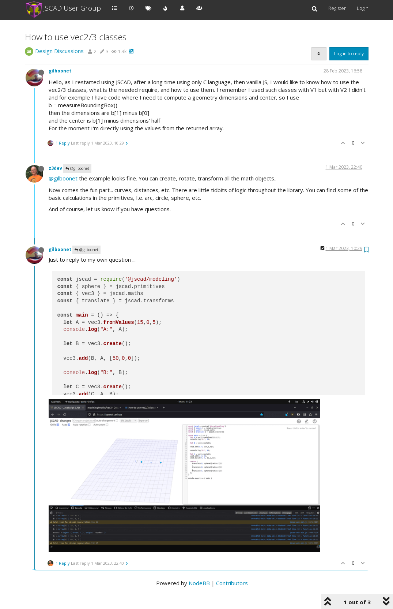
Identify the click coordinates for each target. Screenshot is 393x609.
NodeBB (199, 583)
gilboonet (60, 71)
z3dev (55, 168)
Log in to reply (349, 54)
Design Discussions (59, 51)
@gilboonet (77, 168)
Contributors (232, 583)
